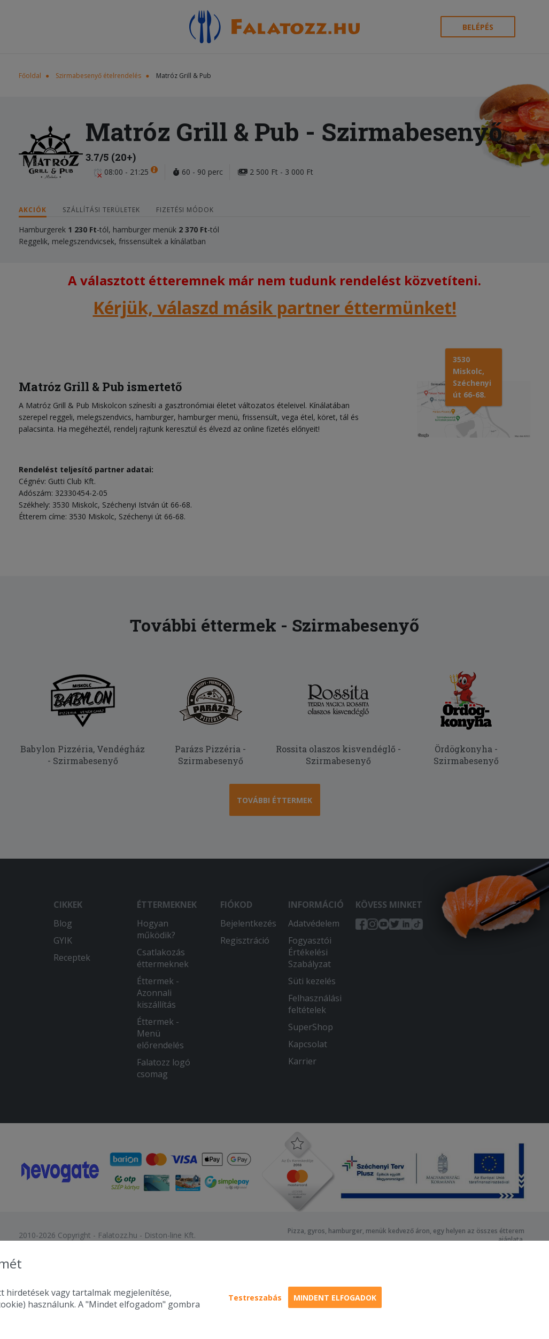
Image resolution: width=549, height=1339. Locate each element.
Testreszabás (255, 1298)
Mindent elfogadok (334, 1298)
